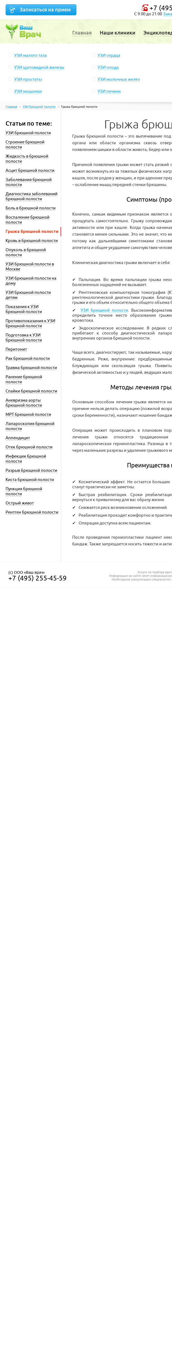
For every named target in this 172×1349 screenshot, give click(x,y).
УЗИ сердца (109, 55)
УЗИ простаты (28, 79)
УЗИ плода (108, 67)
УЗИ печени (109, 91)
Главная (82, 33)
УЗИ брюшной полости (104, 310)
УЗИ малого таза (30, 55)
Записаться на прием (45, 9)
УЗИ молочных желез (119, 79)
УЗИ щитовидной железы (39, 67)
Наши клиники (117, 33)
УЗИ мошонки (28, 91)
